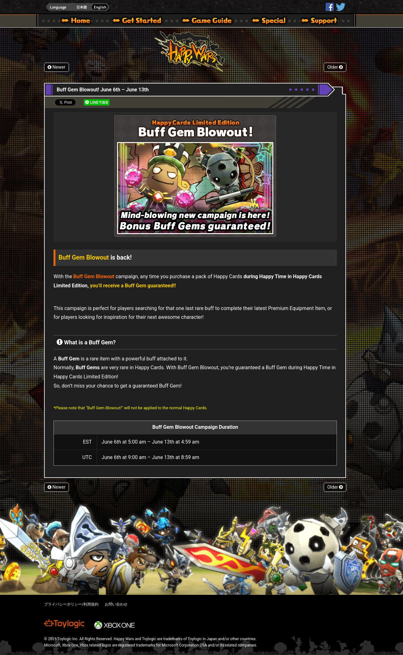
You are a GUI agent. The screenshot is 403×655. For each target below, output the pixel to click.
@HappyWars (340, 7)
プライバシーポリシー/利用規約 (71, 604)
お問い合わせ (116, 604)
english (77, 7)
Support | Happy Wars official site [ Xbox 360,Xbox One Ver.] (314, 21)
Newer (56, 67)
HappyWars (330, 7)
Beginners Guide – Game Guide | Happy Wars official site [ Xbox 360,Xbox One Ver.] (212, 21)
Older (335, 67)
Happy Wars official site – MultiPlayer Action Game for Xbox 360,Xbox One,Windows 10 (77, 21)
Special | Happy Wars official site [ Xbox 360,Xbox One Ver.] (267, 21)
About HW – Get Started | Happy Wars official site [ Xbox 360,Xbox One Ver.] (142, 21)
